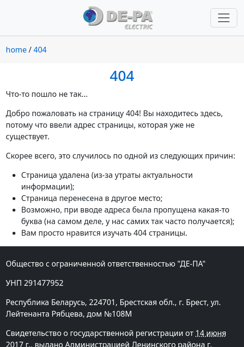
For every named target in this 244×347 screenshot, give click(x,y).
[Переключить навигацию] (223, 17)
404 (40, 49)
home (16, 49)
